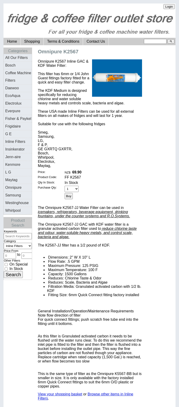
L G (8, 172)
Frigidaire (13, 126)
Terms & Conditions (63, 41)
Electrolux (13, 103)
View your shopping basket (60, 394)
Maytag (11, 180)
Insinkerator (15, 149)
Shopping (32, 41)
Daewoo (12, 88)
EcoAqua (12, 96)
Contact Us (95, 41)
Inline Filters (15, 142)
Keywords (10, 231)
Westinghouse (17, 203)
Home (12, 41)
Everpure (12, 111)
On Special (16, 264)
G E (8, 134)
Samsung (13, 195)
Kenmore (12, 165)
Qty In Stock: (46, 182)
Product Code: (47, 177)
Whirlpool (13, 210)
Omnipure (13, 187)
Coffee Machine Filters (18, 76)
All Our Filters (16, 58)
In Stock (14, 269)
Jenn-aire (13, 157)
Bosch (10, 65)
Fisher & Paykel (18, 119)
